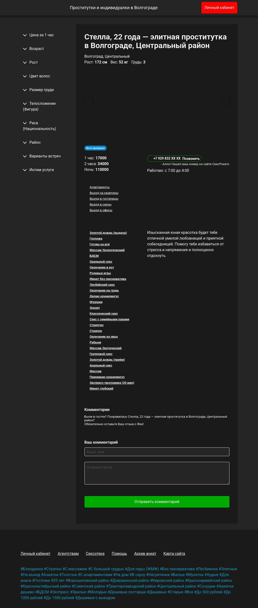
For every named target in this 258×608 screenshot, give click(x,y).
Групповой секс (101, 354)
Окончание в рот (102, 267)
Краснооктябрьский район (47, 586)
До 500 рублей (209, 592)
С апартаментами (96, 574)
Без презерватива (178, 569)
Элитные (229, 569)
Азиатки (50, 574)
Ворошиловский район (88, 580)
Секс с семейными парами (109, 319)
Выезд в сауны (100, 204)
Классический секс (104, 313)
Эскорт (95, 308)
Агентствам (68, 553)
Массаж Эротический (105, 348)
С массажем (76, 569)
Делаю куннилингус (104, 296)
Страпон (96, 331)
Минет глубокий (101, 388)
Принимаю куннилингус (107, 377)
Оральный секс (101, 261)
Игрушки (96, 302)
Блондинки (33, 569)
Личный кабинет (219, 7)
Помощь (119, 553)
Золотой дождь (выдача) (108, 233)
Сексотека (95, 553)
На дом (122, 574)
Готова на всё (99, 244)
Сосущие (207, 586)
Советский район (89, 586)
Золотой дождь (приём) (107, 359)
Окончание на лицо (104, 336)
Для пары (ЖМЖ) (143, 569)
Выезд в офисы (101, 210)
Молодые (98, 592)
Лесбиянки (208, 569)
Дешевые (158, 592)
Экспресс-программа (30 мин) (112, 383)
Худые (212, 574)
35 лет (59, 580)
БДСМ (94, 256)
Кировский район (168, 580)
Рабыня (95, 342)
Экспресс (60, 592)
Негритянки (159, 574)
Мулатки (196, 574)
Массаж (96, 371)
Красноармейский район (209, 580)
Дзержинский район (131, 580)
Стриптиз (96, 325)
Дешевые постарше (128, 592)
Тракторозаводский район (132, 586)
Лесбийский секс (102, 284)
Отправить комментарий (156, 501)
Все (190, 592)
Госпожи (42, 580)
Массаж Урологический (107, 250)
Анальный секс (101, 365)
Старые (176, 592)
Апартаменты (99, 187)
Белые (179, 574)
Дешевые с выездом (96, 598)
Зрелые (79, 592)
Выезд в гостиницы (104, 198)
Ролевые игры (100, 273)
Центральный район (177, 586)
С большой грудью (107, 569)
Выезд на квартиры (104, 193)
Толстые (69, 574)
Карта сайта (174, 553)
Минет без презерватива (108, 279)
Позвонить (191, 159)
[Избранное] (190, 7)
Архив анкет (145, 553)
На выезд (31, 574)
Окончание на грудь (104, 290)
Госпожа (96, 238)
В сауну (138, 574)
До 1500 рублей (60, 598)
